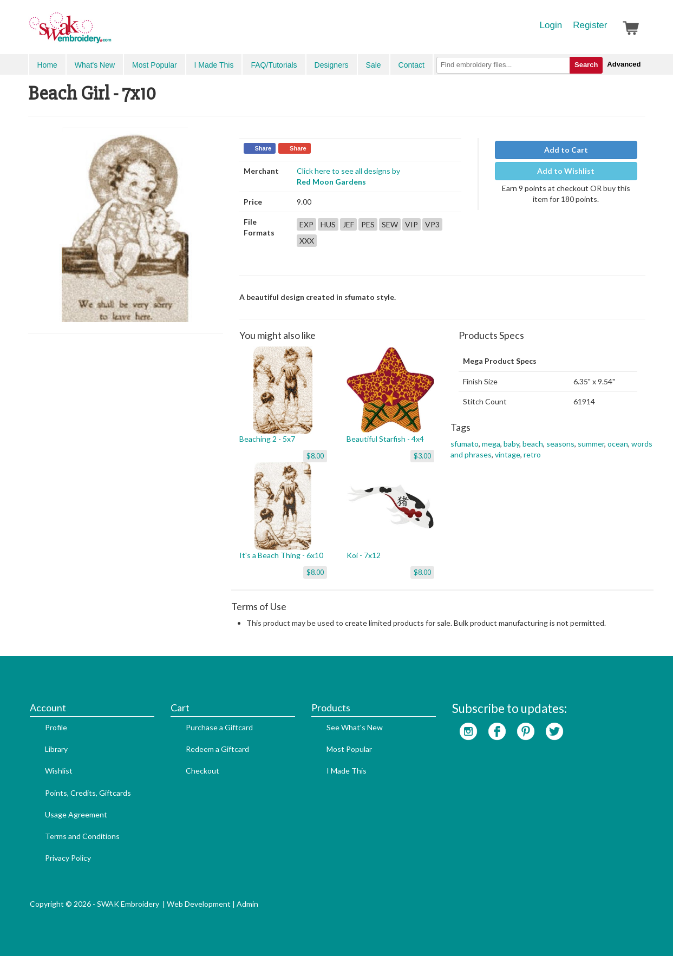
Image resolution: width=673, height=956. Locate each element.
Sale (373, 65)
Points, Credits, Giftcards (88, 792)
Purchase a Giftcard (219, 727)
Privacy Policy (68, 857)
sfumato (464, 443)
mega (491, 443)
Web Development (199, 903)
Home (47, 65)
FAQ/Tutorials (274, 65)
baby (511, 443)
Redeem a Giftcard (217, 749)
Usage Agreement (76, 814)
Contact (411, 65)
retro (532, 454)
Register (590, 25)
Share (263, 148)
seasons (560, 443)
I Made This (214, 65)
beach (532, 443)
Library (56, 749)
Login (551, 25)
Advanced (624, 64)
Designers (332, 65)
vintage (507, 454)
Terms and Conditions (82, 836)
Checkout (202, 770)
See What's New (354, 727)
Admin (247, 903)
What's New (95, 65)
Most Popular (154, 65)
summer (591, 443)
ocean (617, 443)
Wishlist (59, 770)
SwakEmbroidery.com (109, 32)
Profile (56, 727)
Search (586, 65)
